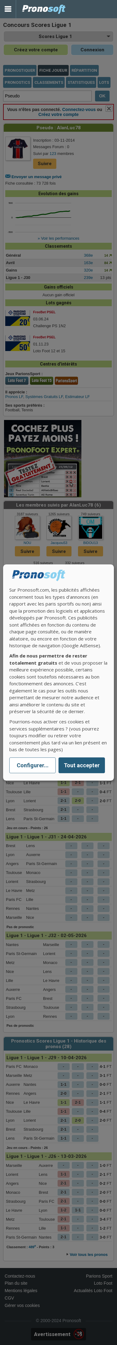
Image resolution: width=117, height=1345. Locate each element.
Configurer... (33, 765)
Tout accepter (82, 765)
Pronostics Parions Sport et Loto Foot (44, 9)
